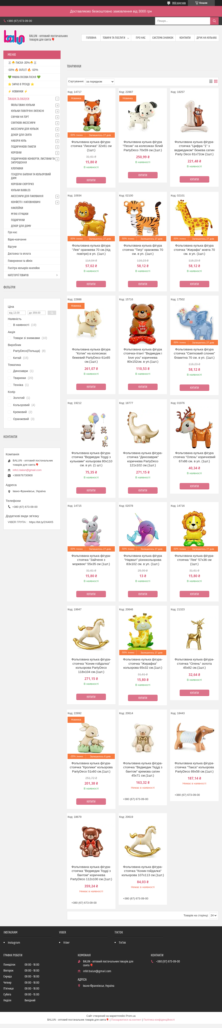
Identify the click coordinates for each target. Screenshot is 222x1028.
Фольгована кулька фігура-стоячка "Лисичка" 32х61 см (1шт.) (91, 146)
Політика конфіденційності (159, 1019)
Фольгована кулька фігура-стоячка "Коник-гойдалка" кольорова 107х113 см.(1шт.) (143, 871)
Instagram (14, 942)
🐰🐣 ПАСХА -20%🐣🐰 (22, 63)
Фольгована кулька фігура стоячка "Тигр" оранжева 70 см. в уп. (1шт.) (142, 249)
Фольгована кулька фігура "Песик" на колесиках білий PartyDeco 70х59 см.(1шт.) (143, 146)
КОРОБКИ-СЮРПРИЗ (22, 184)
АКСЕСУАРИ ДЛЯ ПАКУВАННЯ (27, 196)
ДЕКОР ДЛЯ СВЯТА (21, 135)
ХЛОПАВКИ (17, 168)
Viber (66, 942)
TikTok (122, 942)
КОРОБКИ (16, 152)
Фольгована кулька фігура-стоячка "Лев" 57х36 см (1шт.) (194, 560)
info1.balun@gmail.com (27, 470)
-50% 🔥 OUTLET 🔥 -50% (23, 70)
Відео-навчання (17, 239)
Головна (91, 38)
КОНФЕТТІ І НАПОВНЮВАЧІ (25, 202)
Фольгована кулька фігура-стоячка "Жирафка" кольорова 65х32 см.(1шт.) (142, 663)
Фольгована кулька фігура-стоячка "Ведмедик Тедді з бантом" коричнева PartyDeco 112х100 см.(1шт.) (91, 873)
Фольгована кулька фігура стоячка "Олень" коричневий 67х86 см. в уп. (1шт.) (194, 457)
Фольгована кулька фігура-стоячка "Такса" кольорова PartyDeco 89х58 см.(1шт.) (194, 767)
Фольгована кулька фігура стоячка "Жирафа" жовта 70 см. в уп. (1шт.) (194, 249)
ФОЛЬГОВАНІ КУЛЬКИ (23, 105)
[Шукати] (214, 21)
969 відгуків (179, 2)
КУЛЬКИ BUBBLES (20, 190)
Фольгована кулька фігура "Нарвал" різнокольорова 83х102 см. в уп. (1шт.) (142, 560)
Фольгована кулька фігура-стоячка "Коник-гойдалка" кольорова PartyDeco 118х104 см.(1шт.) (91, 665)
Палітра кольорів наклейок (24, 268)
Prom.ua (131, 1015)
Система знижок (162, 38)
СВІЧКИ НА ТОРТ (20, 117)
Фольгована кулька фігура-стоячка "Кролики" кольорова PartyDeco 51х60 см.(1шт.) (91, 767)
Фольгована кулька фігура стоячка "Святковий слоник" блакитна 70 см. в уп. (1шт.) (194, 353)
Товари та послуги (114, 38)
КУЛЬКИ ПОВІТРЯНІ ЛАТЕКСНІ (27, 111)
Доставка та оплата (19, 253)
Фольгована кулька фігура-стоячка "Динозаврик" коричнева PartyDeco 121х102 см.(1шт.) (142, 459)
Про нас (141, 38)
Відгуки (12, 246)
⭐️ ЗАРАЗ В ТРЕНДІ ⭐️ (21, 84)
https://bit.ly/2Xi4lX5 (41, 522)
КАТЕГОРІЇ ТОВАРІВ (18, 275)
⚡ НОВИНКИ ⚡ (18, 91)
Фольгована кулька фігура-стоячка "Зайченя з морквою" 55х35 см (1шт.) (91, 560)
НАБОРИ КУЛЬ (18, 141)
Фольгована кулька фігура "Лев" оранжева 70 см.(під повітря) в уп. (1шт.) (91, 249)
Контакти (185, 38)
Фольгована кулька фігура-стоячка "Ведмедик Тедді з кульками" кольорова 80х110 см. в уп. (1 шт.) (91, 459)
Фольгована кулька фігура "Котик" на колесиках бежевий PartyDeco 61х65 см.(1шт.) (91, 355)
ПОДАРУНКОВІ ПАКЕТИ (23, 146)
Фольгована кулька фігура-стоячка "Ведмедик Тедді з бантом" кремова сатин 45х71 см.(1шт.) (142, 769)
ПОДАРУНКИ (18, 220)
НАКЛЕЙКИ (17, 208)
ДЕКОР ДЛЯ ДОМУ (21, 226)
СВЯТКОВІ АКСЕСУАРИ (23, 123)
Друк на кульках (207, 38)
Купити (91, 180)
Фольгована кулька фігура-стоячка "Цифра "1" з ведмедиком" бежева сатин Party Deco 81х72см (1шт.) (194, 148)
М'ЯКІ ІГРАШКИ (19, 214)
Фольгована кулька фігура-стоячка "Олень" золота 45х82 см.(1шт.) (194, 663)
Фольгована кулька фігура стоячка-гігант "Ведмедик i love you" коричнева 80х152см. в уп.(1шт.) (142, 355)
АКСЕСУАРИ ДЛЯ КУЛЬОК (25, 129)
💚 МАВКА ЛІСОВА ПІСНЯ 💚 (24, 77)
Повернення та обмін (20, 261)
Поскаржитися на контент (126, 1019)
